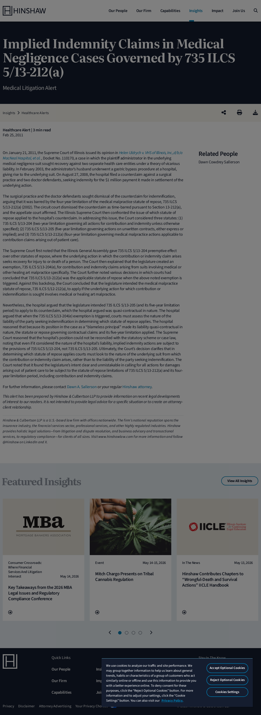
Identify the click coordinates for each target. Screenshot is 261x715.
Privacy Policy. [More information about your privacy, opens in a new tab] (172, 700)
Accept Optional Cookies (227, 668)
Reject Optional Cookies (227, 680)
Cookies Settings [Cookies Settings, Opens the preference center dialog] (227, 692)
